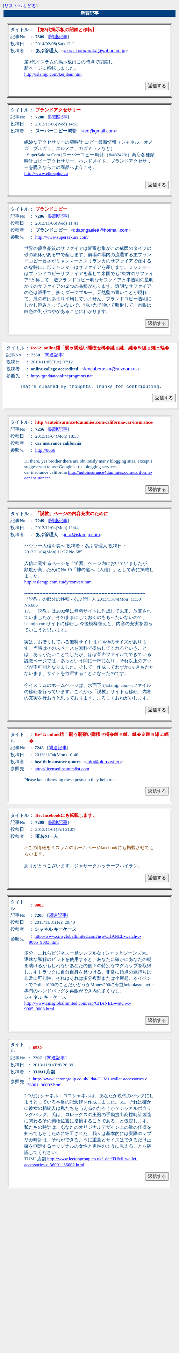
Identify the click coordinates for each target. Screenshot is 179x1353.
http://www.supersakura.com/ (62, 237)
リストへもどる (20, 5)
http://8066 (45, 451)
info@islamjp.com (82, 535)
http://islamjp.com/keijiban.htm (52, 74)
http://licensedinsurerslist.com (62, 769)
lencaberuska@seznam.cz (111, 368)
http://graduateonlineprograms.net (62, 375)
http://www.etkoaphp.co (46, 173)
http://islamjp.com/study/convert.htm (58, 583)
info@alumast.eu (103, 762)
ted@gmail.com (99, 131)
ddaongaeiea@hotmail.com (100, 230)
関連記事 (58, 36)
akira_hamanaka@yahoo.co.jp (95, 50)
